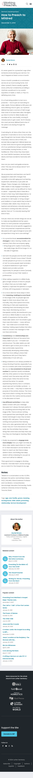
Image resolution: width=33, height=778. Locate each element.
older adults (16, 501)
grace (20, 498)
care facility (13, 498)
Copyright (17, 764)
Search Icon (27, 4)
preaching (25, 501)
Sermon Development (18, 503)
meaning (26, 498)
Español (11, 766)
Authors (27, 764)
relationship (5, 503)
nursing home (6, 501)
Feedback (21, 766)
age (6, 498)
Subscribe (6, 764)
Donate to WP (9, 734)
